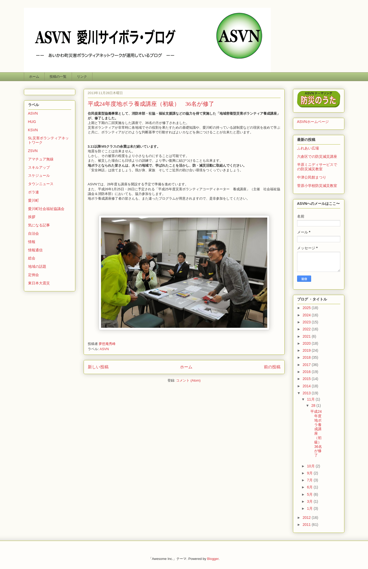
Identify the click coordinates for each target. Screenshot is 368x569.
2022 (307, 329)
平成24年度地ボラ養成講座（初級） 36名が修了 (151, 104)
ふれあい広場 (308, 148)
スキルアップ (39, 167)
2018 (307, 357)
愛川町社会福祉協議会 (46, 209)
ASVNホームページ (313, 122)
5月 (310, 494)
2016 (307, 372)
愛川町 (33, 200)
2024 (307, 315)
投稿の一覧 (58, 77)
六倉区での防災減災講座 (317, 156)
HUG (32, 122)
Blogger (213, 559)
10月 (311, 466)
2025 (307, 308)
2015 (307, 379)
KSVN (33, 130)
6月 (310, 487)
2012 (307, 517)
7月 (310, 480)
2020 (307, 343)
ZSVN (33, 151)
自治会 (33, 233)
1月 (310, 508)
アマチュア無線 (40, 159)
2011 (307, 524)
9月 (310, 473)
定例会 (33, 275)
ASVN (104, 349)
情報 (31, 242)
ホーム (34, 77)
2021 (307, 336)
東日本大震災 (39, 283)
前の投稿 (272, 367)
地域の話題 (37, 266)
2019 (307, 350)
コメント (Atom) (188, 380)
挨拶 (31, 217)
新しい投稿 (98, 367)
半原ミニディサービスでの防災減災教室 (317, 166)
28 (313, 405)
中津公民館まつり (311, 177)
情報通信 (35, 250)
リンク (82, 77)
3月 (310, 501)
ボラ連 (33, 192)
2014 (307, 386)
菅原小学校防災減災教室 (317, 186)
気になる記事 (39, 225)
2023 (307, 322)
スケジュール (39, 175)
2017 (307, 365)
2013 (307, 393)
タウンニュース (40, 184)
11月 (311, 399)
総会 (31, 258)
